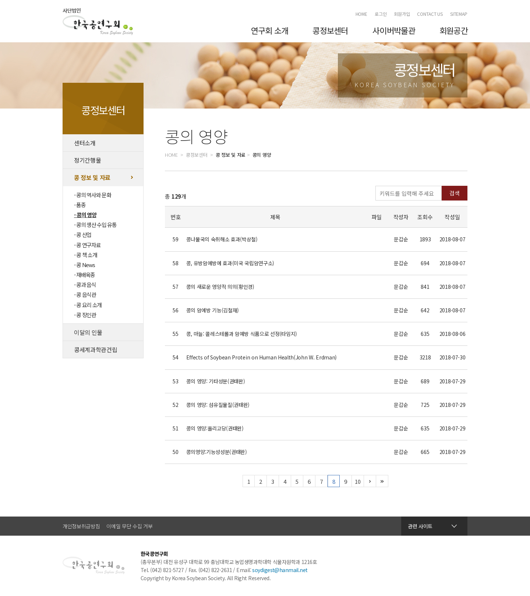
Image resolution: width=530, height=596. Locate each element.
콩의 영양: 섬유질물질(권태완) (218, 404)
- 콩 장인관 (85, 315)
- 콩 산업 (82, 234)
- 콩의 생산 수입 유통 (95, 224)
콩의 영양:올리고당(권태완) (215, 428)
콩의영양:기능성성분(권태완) (216, 451)
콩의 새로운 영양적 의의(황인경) (220, 286)
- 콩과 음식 (85, 284)
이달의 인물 (88, 332)
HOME (362, 14)
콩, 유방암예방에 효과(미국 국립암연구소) (230, 263)
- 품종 (80, 205)
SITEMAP (458, 14)
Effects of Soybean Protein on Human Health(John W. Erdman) (261, 357)
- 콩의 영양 (85, 215)
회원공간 (453, 30)
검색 (454, 193)
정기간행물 (87, 160)
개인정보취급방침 (81, 526)
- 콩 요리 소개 (88, 305)
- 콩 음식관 (85, 294)
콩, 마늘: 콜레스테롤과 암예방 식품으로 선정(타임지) (241, 333)
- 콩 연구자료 (87, 245)
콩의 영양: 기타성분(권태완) (215, 381)
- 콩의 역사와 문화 (92, 195)
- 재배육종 (84, 275)
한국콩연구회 (98, 21)
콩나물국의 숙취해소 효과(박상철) (222, 239)
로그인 (381, 14)
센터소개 (85, 142)
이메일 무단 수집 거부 (129, 526)
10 (357, 481)
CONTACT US (430, 14)
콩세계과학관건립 (95, 349)
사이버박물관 (393, 30)
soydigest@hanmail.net (279, 570)
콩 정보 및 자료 (92, 177)
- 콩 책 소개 (85, 255)
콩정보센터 (330, 30)
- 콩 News (84, 265)
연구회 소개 (270, 30)
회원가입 (402, 14)
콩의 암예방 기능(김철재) (212, 310)
